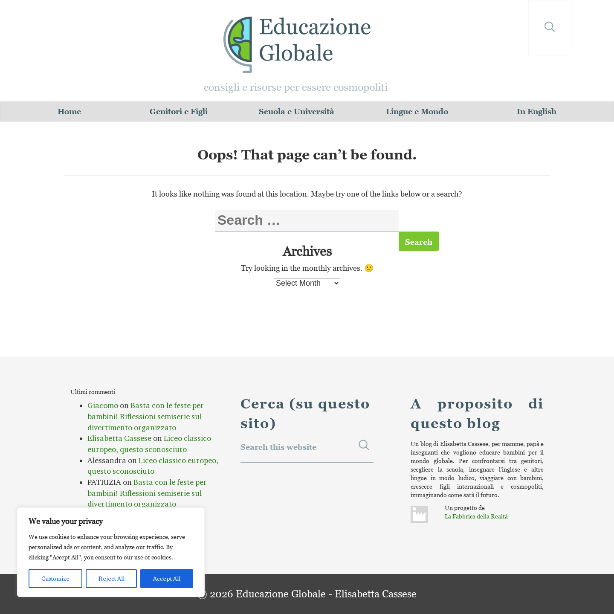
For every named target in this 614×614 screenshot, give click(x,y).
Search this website (278, 447)
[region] (111, 552)
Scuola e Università (296, 111)
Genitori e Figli (179, 111)
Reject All (111, 578)
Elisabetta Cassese (119, 438)
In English (536, 111)
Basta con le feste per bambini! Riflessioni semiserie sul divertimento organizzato (145, 416)
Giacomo (102, 405)
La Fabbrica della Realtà (476, 516)
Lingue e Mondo (417, 111)
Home (69, 111)
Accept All (166, 578)
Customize (55, 578)
